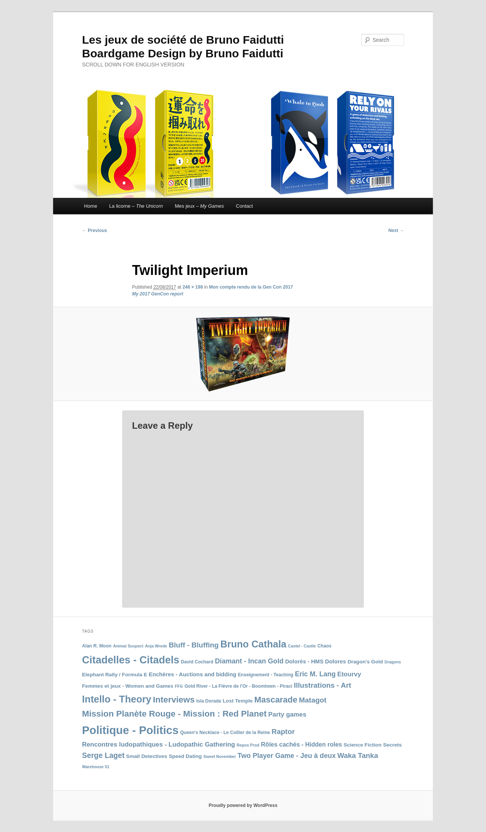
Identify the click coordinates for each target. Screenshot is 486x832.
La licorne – (136, 206)
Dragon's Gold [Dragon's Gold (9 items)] (365, 662)
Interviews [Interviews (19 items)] (174, 699)
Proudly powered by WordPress (242, 805)
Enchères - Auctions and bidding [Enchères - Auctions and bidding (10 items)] (192, 674)
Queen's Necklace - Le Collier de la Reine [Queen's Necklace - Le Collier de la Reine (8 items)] (225, 732)
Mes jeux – (199, 206)
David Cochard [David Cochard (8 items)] (197, 662)
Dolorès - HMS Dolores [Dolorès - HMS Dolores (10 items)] (315, 661)
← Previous (94, 230)
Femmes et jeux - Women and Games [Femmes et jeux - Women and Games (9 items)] (127, 686)
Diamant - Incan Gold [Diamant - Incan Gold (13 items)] (249, 661)
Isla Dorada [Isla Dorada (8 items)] (208, 701)
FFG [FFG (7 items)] (179, 686)
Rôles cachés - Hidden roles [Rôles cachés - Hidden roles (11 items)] (301, 744)
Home (90, 206)
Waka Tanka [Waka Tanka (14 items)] (357, 755)
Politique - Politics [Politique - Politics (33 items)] (130, 730)
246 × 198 (193, 287)
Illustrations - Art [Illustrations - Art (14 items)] (322, 685)
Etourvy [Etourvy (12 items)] (349, 674)
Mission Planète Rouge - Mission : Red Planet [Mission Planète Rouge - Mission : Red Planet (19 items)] (174, 713)
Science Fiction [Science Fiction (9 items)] (363, 745)
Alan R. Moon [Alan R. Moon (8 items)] (96, 646)
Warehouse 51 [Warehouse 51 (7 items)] (95, 766)
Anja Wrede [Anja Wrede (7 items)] (156, 646)
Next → (396, 230)
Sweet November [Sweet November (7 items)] (220, 756)
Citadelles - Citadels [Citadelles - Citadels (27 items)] (130, 660)
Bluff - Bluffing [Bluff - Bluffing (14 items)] (194, 645)
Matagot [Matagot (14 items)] (313, 700)
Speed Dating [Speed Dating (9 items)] (185, 756)
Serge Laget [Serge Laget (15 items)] (103, 755)
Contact (244, 206)
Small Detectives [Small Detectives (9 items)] (146, 756)
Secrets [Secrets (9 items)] (392, 745)
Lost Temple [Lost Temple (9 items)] (238, 701)
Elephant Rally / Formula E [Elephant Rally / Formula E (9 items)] (114, 674)
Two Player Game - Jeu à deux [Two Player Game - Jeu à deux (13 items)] (287, 755)
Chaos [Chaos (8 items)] (324, 646)
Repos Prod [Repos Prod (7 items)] (248, 745)
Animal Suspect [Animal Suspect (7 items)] (128, 646)
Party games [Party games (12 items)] (287, 714)
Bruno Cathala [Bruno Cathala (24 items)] (253, 644)
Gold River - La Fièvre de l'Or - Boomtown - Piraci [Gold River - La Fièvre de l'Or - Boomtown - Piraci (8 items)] (238, 686)
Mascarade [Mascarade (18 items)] (275, 699)
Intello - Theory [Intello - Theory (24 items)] (116, 699)
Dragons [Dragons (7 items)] (393, 662)
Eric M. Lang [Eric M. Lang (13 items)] (315, 674)
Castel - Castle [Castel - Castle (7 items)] (302, 646)
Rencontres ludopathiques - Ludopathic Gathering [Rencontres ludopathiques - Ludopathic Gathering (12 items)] (158, 744)
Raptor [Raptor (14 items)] (283, 732)
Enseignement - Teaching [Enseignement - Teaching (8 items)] (265, 674)
